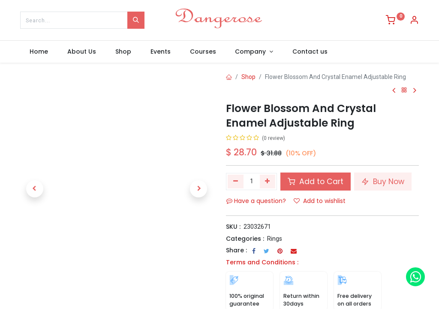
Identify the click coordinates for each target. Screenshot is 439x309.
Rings (274, 238)
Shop (248, 76)
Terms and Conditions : (262, 262)
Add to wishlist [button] (320, 201)
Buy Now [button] (382, 181)
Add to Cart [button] (315, 181)
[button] (34, 189)
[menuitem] (39, 52)
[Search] (135, 20)
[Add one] (268, 181)
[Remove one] (236, 181)
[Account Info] (414, 21)
